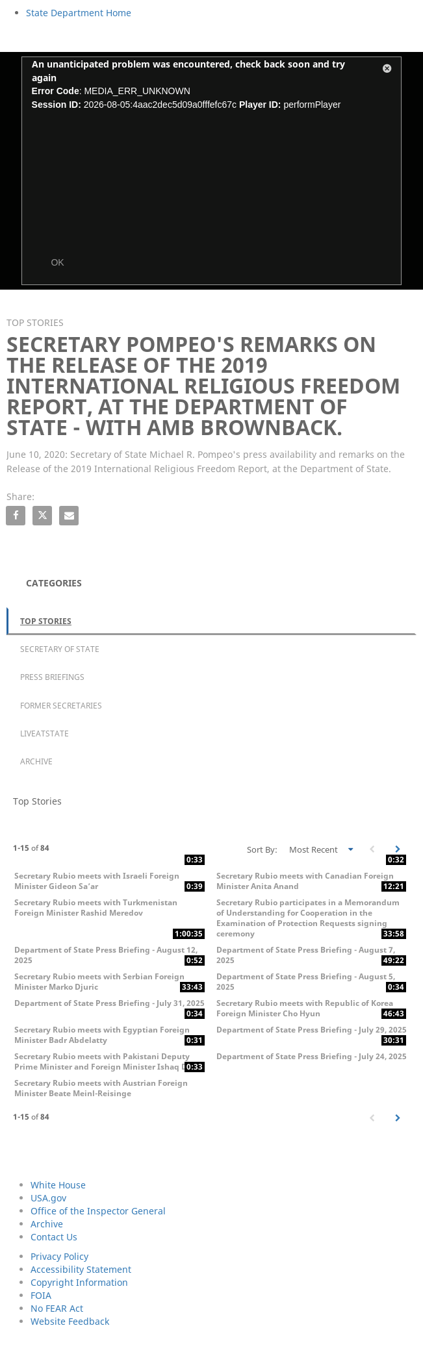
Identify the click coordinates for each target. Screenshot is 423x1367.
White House (58, 1185)
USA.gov (48, 1198)
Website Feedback (70, 1321)
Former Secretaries (61, 705)
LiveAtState (44, 733)
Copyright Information (79, 1282)
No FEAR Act (57, 1308)
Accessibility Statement (81, 1269)
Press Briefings (52, 677)
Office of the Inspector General (98, 1211)
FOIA (41, 1295)
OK (57, 262)
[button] (387, 70)
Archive (36, 761)
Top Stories (45, 621)
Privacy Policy (59, 1256)
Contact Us (54, 1237)
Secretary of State (59, 649)
